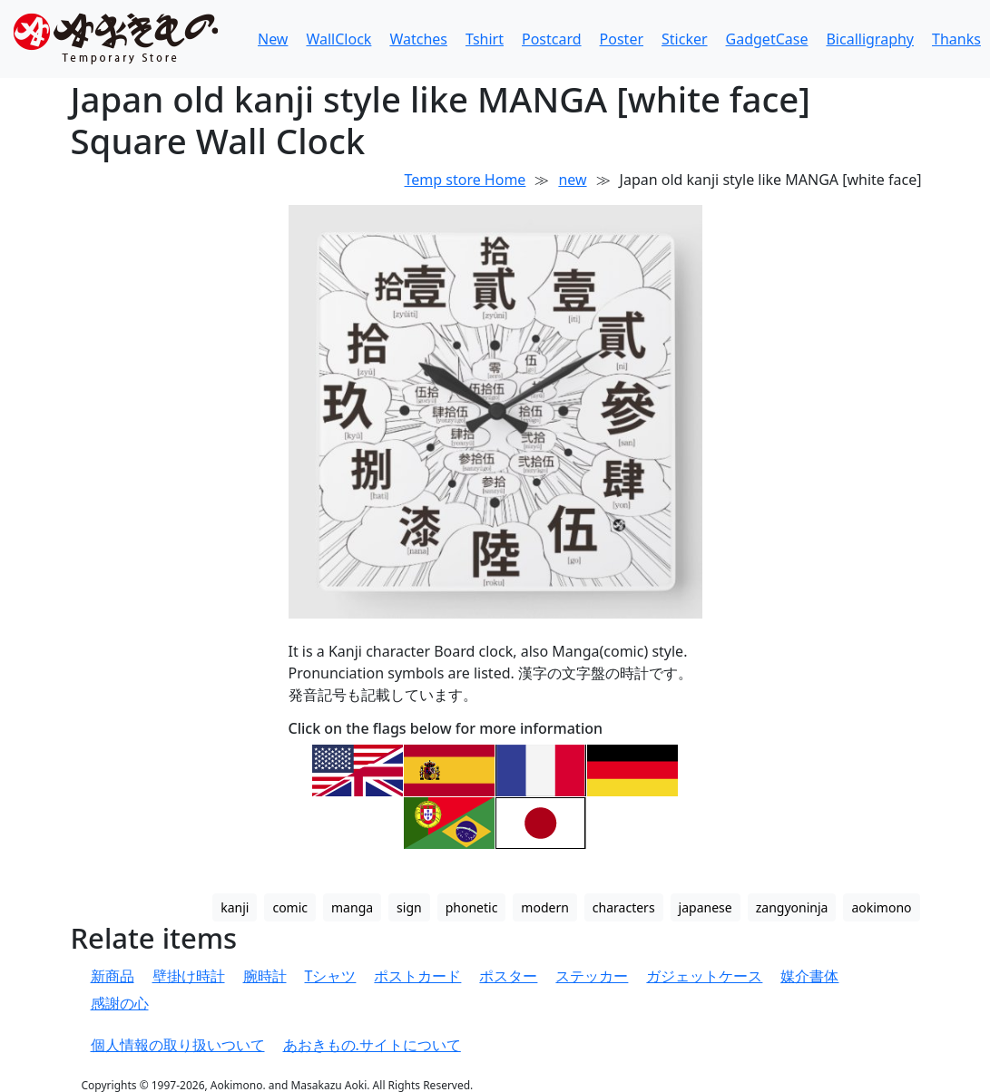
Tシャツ (331, 976)
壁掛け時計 (188, 976)
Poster (621, 39)
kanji (235, 907)
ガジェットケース (704, 976)
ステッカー (591, 976)
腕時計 (265, 976)
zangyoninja (792, 907)
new (572, 180)
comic (290, 907)
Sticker (685, 39)
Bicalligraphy (870, 39)
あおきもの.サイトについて (372, 1045)
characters (624, 907)
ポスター (508, 976)
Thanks (956, 39)
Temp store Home (465, 180)
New (273, 39)
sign (409, 907)
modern (545, 907)
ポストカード (417, 976)
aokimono (881, 907)
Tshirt (485, 39)
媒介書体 (809, 976)
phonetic (472, 907)
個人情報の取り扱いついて (178, 1045)
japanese (705, 907)
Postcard (552, 39)
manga (352, 907)
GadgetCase (767, 39)
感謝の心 (120, 1003)
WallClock (338, 39)
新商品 (112, 976)
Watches (418, 39)
